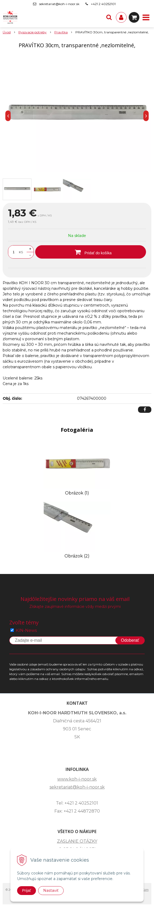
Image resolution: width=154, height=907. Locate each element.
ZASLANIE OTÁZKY (77, 841)
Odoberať (130, 640)
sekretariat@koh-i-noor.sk (59, 4)
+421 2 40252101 (103, 4)
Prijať (26, 890)
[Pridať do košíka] (90, 252)
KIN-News (26, 630)
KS (21, 252)
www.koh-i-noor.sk (77, 779)
